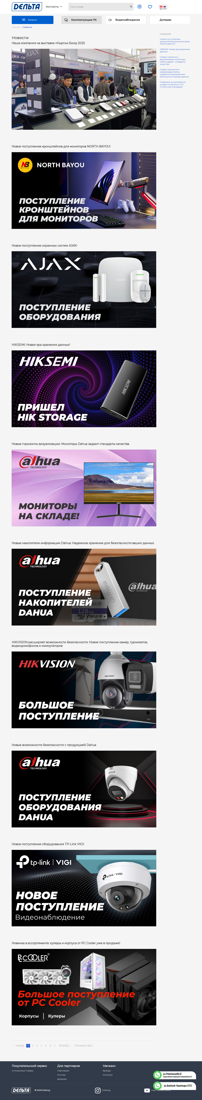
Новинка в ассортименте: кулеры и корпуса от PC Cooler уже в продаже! (173, 84)
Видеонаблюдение (127, 19)
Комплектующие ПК (83, 19)
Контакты (54, 6)
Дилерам (165, 19)
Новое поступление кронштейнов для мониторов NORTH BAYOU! (175, 41)
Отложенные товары (22, 1070)
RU (165, 6)
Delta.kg (102, 1090)
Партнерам (63, 1070)
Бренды (107, 1070)
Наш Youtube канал (157, 1090)
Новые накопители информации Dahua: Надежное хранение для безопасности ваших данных (174, 73)
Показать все (83, 1045)
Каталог (32, 19)
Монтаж (61, 1075)
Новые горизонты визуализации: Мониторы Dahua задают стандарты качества (172, 60)
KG (161, 6)
